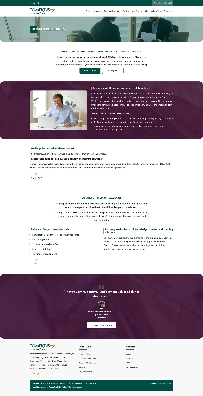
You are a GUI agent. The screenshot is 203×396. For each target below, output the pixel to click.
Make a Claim (156, 11)
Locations (130, 358)
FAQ (128, 363)
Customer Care (132, 367)
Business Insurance (94, 11)
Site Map (82, 367)
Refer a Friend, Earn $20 (163, 3)
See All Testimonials (102, 325)
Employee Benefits (131, 11)
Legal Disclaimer (85, 371)
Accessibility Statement (88, 363)
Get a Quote (113, 70)
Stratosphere (165, 383)
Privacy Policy (84, 354)
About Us (144, 11)
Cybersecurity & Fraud (87, 358)
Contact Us (168, 11)
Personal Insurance (112, 11)
